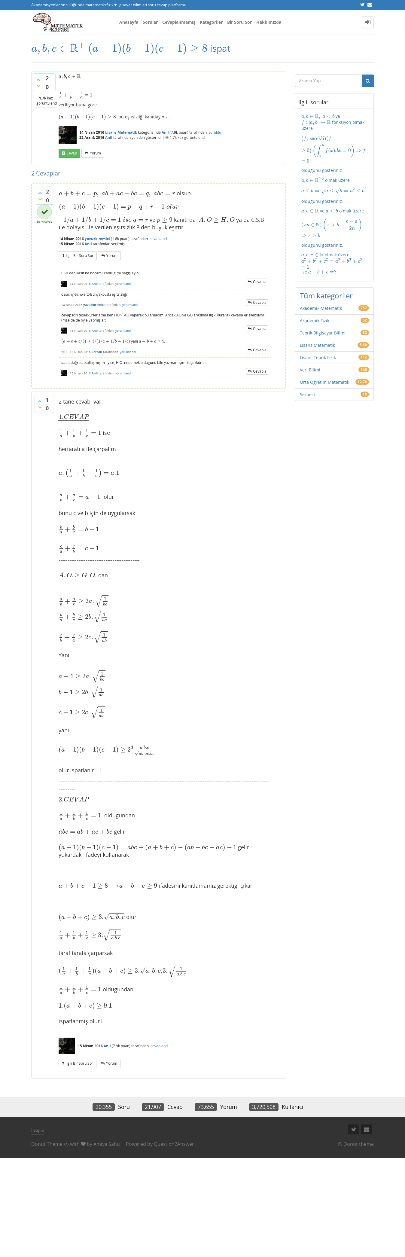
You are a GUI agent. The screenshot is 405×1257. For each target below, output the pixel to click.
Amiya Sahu (106, 1144)
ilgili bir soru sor (79, 255)
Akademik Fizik (314, 320)
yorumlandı (123, 284)
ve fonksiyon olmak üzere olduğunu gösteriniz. (334, 143)
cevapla (259, 281)
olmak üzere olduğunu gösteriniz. (334, 190)
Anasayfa (128, 22)
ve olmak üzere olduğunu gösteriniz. (334, 228)
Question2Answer (174, 1144)
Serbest (307, 394)
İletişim (37, 1130)
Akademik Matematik (321, 308)
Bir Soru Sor (239, 22)
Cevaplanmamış (178, 22)
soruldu (215, 132)
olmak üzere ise (331, 263)
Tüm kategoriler (326, 296)
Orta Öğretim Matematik (324, 382)
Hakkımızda (268, 22)
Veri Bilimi (310, 370)
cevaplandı (159, 238)
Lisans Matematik (121, 132)
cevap (71, 153)
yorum (95, 153)
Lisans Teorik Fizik (318, 357)
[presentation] (58, 48)
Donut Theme (46, 1144)
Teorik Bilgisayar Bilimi (323, 333)
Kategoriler (211, 22)
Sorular (150, 22)
